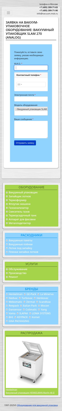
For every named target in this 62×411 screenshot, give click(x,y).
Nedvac (13, 298)
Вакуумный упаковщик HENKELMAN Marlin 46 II (30, 392)
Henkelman (16, 294)
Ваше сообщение (23, 119)
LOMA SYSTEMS (41, 313)
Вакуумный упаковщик (23, 192)
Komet (36, 317)
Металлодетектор (20, 223)
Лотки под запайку (20, 248)
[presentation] (34, 152)
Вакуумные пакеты (20, 240)
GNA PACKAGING (19, 321)
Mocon (45, 305)
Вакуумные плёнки (21, 244)
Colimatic (31, 309)
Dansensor (15, 309)
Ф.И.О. (17, 63)
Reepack (14, 305)
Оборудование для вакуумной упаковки (37, 405)
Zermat (30, 301)
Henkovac (42, 298)
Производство (17, 273)
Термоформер (17, 200)
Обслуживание (18, 269)
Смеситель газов (19, 211)
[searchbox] (16, 113)
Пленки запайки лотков (23, 251)
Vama (12, 313)
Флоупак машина (20, 203)
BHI (11, 317)
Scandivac (45, 301)
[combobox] (20, 84)
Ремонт (13, 276)
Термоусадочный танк (22, 215)
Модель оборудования (25, 105)
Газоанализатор (19, 207)
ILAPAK (23, 313)
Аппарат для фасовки (22, 219)
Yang (44, 309)
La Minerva (46, 294)
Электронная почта (24, 94)
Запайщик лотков (20, 196)
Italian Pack (30, 305)
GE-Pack (31, 294)
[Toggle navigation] (8, 12)
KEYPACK (22, 317)
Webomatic (15, 301)
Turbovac (27, 298)
